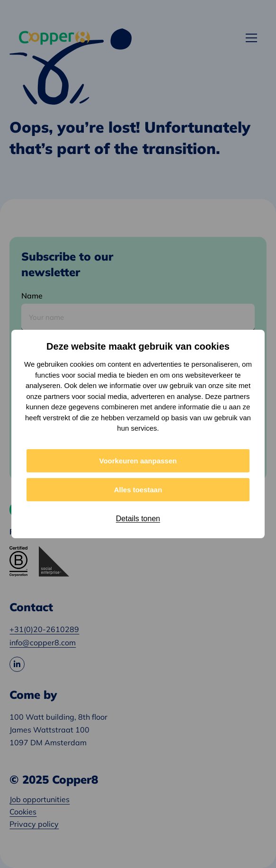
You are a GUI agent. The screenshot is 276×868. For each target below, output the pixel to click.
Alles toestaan (138, 490)
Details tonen (138, 519)
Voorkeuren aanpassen (138, 461)
